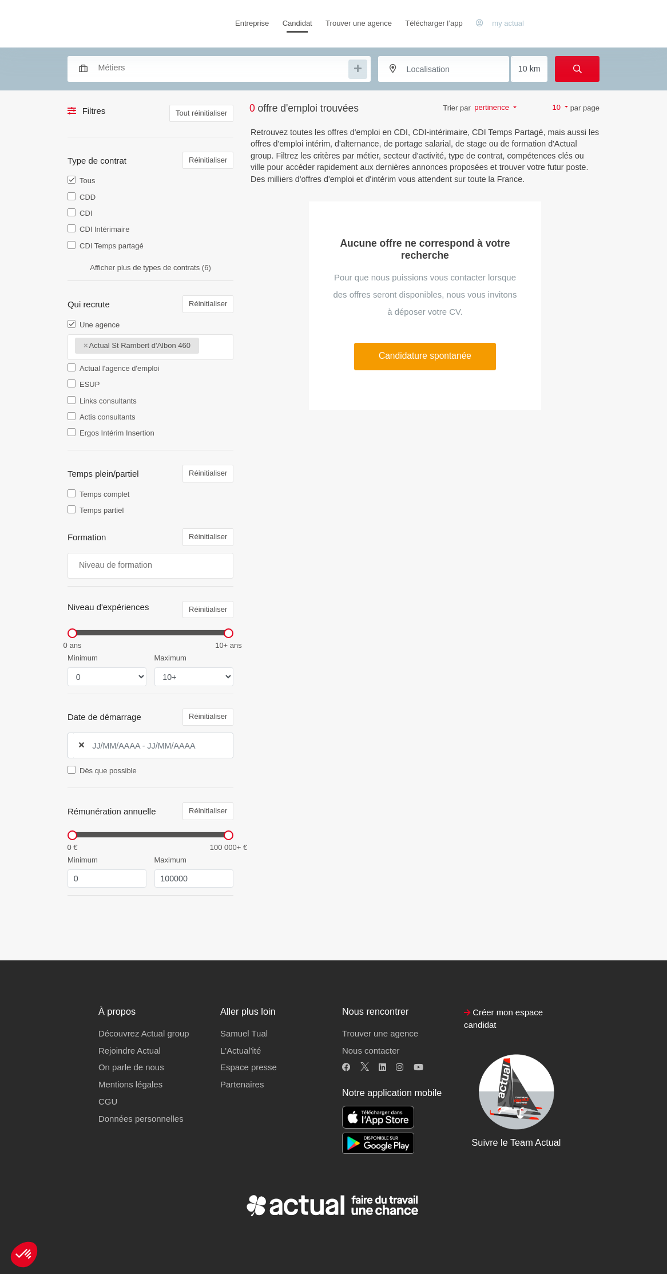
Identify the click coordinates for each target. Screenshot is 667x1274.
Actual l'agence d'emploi (119, 368)
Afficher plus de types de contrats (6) (150, 267)
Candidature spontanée (425, 356)
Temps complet (104, 494)
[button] (24, 1254)
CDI (86, 213)
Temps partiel (102, 510)
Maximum (170, 658)
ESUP (90, 384)
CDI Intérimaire (104, 229)
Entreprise (252, 23)
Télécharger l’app (433, 23)
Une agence (100, 325)
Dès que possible (108, 770)
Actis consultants (108, 417)
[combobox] (213, 67)
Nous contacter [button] (370, 1050)
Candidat (297, 23)
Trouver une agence (358, 23)
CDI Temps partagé (112, 246)
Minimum (83, 658)
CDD (88, 197)
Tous (87, 180)
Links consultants (108, 401)
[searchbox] (222, 68)
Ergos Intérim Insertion (117, 433)
